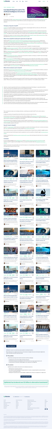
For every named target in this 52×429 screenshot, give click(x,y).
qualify (6, 128)
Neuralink (17, 405)
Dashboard (46, 401)
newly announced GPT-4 (15, 65)
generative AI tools (41, 35)
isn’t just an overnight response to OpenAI (11, 59)
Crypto (4, 401)
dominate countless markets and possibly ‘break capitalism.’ (26, 74)
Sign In (40, 1)
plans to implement (9, 58)
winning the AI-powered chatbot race (40, 120)
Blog (23, 1)
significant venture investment (28, 43)
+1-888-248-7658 (16, 396)
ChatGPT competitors (29, 69)
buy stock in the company (30, 128)
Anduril (17, 401)
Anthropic (17, 402)
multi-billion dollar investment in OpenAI (15, 41)
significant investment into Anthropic (25, 49)
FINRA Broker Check (30, 409)
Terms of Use (29, 405)
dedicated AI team (11, 51)
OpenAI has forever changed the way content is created (20, 36)
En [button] (47, 1)
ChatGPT (5, 27)
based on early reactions (33, 65)
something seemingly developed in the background (35, 140)
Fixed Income (5, 406)
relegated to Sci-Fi (19, 140)
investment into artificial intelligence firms (16, 69)
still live (39, 52)
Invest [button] (17, 1)
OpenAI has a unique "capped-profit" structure (21, 135)
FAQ (20, 1)
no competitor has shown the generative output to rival (34, 64)
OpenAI (35, 35)
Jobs (45, 406)
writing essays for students (33, 32)
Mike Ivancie (8, 14)
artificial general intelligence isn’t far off (25, 72)
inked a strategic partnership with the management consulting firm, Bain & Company (24, 40)
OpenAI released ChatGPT (17, 19)
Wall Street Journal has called (20, 70)
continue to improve (35, 116)
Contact (26, 1)
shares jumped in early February (12, 55)
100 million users (42, 19)
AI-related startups (39, 43)
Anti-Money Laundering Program (31, 401)
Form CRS (28, 406)
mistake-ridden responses (28, 52)
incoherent (20, 52)
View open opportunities (26, 376)
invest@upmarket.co (27, 396)
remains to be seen (7, 121)
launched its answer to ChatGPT (12, 48)
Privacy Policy (29, 402)
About (14, 1)
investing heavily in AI (7, 53)
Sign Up (44, 1)
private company (11, 127)
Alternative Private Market (7, 402)
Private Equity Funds (6, 405)
